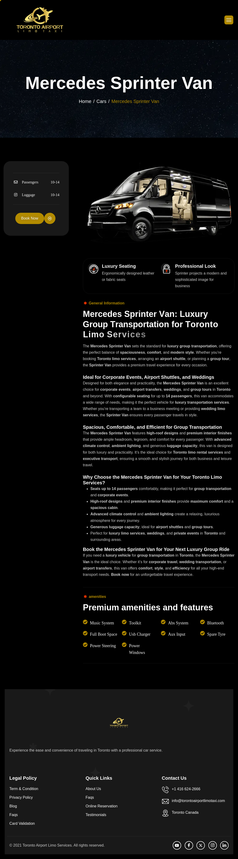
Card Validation (22, 823)
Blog (13, 806)
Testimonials (96, 815)
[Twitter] (200, 845)
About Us (93, 789)
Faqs (13, 815)
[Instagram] (212, 845)
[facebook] (189, 845)
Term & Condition (23, 789)
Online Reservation (101, 806)
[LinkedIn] (224, 845)
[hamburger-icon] (228, 19)
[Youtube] (177, 845)
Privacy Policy (21, 797)
